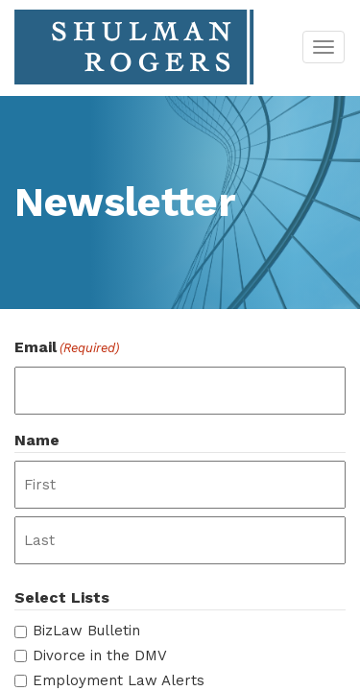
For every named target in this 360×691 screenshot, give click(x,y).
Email (66, 348)
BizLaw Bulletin (86, 630)
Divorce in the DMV (100, 655)
